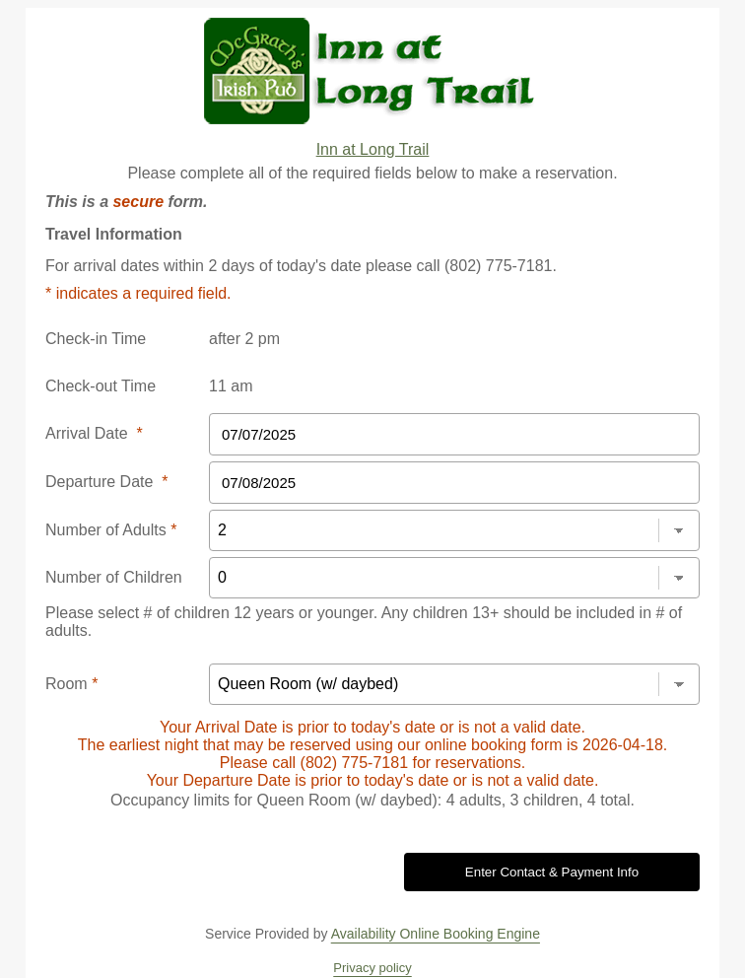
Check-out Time (100, 386)
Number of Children (113, 577)
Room (71, 683)
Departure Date (107, 481)
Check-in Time (95, 338)
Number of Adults (110, 530)
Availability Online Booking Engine (435, 934)
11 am (230, 386)
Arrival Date (94, 433)
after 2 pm (244, 338)
